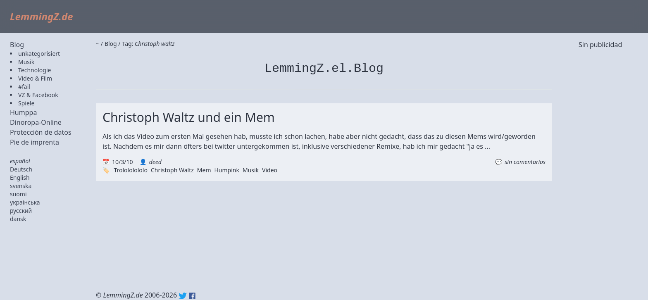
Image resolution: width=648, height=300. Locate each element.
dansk (18, 219)
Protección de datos (40, 132)
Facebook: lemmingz (192, 296)
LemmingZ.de (41, 16)
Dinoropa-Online (36, 122)
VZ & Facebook (38, 95)
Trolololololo (130, 170)
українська (25, 202)
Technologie (34, 70)
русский (21, 210)
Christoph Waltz (172, 170)
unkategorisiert (39, 53)
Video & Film (35, 78)
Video (269, 170)
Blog (17, 44)
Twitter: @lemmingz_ (183, 296)
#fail (24, 86)
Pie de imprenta (34, 142)
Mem (204, 170)
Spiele (26, 103)
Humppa (23, 112)
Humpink (226, 170)
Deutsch (21, 169)
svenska (20, 186)
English (20, 177)
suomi (18, 194)
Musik (26, 62)
